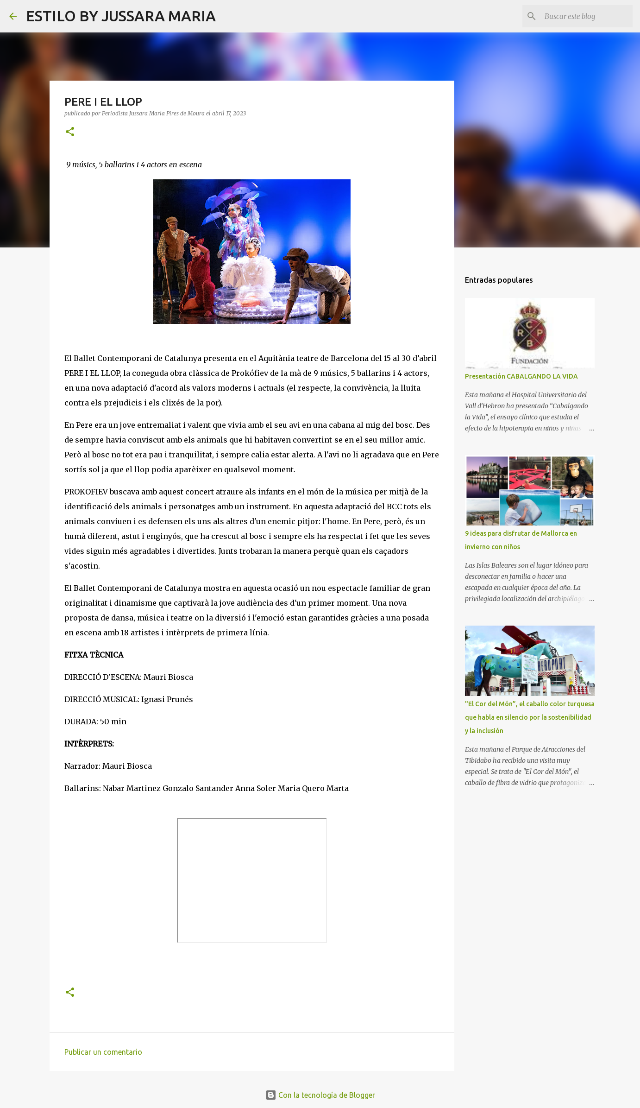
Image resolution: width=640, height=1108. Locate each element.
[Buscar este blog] (584, 16)
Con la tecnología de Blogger (320, 1095)
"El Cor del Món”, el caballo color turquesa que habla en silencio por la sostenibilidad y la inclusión (530, 717)
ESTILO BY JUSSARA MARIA (121, 15)
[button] (69, 132)
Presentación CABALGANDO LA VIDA (521, 376)
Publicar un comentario (103, 1052)
